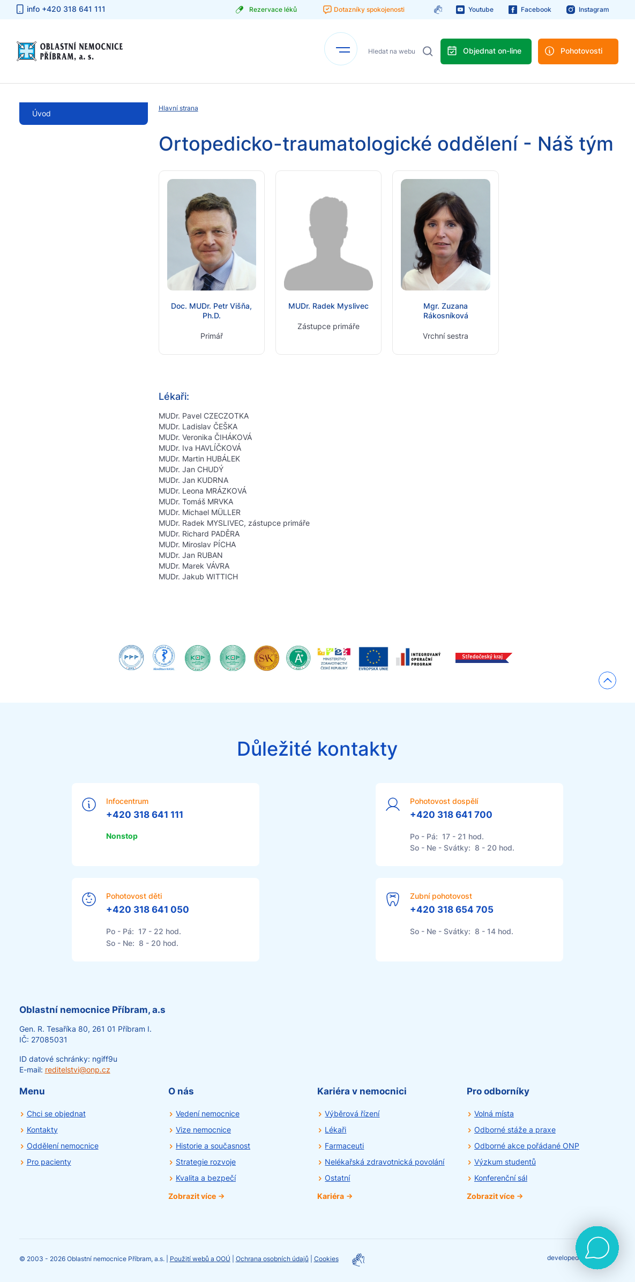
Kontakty (42, 1129)
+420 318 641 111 (144, 814)
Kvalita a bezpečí (206, 1177)
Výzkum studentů (505, 1161)
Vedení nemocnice (208, 1113)
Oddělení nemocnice (63, 1145)
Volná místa (494, 1113)
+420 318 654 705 (452, 909)
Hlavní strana (178, 108)
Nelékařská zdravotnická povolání (384, 1161)
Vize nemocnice (203, 1129)
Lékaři (335, 1129)
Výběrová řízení (352, 1113)
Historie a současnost (213, 1145)
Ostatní (337, 1177)
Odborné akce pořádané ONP (526, 1145)
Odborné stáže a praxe (515, 1129)
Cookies (326, 1259)
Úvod (41, 113)
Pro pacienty (49, 1161)
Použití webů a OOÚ (200, 1259)
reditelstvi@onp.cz (77, 1069)
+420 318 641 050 (147, 909)
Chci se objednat (56, 1113)
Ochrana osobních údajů (272, 1259)
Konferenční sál (500, 1177)
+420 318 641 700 (451, 814)
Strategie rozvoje (206, 1161)
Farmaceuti (344, 1145)
